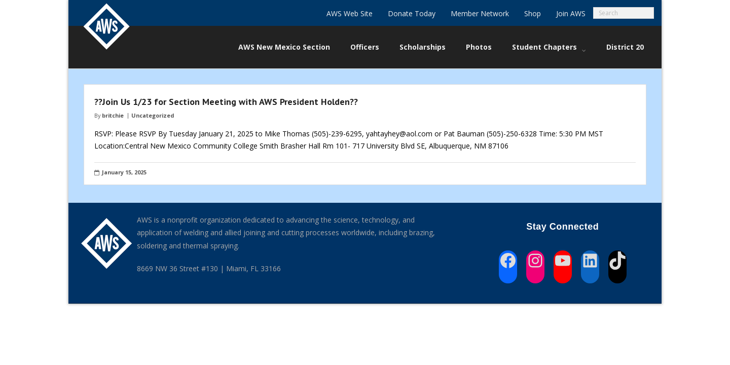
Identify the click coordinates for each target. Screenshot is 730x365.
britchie (113, 115)
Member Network (480, 13)
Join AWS (571, 13)
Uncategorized (152, 115)
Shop (532, 13)
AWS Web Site (349, 13)
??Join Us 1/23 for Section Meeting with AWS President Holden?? (226, 101)
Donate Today (411, 13)
